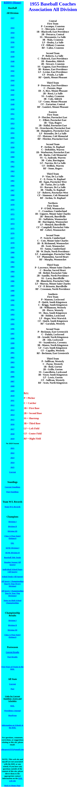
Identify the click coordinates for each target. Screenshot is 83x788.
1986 (12, 281)
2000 (12, 348)
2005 (12, 372)
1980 (12, 252)
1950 (12, 109)
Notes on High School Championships (12, 601)
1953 (12, 123)
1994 (12, 319)
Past (12, 689)
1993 (12, 314)
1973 (12, 219)
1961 (12, 161)
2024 (12, 462)
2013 (12, 410)
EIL (12, 543)
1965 (12, 181)
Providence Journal (12, 710)
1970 (12, 204)
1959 (12, 152)
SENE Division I (12, 548)
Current (12, 472)
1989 (12, 295)
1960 (12, 157)
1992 (12, 310)
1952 (12, 118)
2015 (12, 419)
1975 (12, 228)
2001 (12, 353)
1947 (12, 95)
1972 (12, 214)
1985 (12, 276)
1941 (12, 66)
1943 (12, 75)
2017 (12, 429)
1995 (12, 324)
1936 (12, 42)
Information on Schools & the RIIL (12, 726)
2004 (12, 367)
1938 (12, 52)
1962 (12, 166)
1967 (12, 190)
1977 (12, 238)
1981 (12, 257)
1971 (12, 209)
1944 (12, 80)
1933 (12, 28)
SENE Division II (12, 553)
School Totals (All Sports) (12, 576)
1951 (12, 114)
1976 (12, 233)
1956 (12, 138)
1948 (12, 99)
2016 (12, 424)
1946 (12, 90)
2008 (12, 386)
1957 (12, 142)
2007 (12, 381)
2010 (12, 396)
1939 (12, 56)
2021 (12, 448)
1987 (12, 286)
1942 (12, 71)
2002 (12, 357)
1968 (12, 195)
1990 (12, 300)
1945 (12, 85)
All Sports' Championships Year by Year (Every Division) (12, 583)
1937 (12, 47)
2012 (12, 405)
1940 (12, 61)
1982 (12, 262)
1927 (12, 18)
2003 (12, 362)
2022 (12, 453)
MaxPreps (12, 715)
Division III (12, 531)
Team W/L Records (12, 507)
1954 (12, 128)
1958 (12, 147)
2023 (12, 458)
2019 (12, 439)
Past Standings (12, 492)
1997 (12, 333)
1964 (12, 176)
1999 (12, 343)
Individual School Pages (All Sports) (12, 570)
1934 (12, 32)
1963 (12, 171)
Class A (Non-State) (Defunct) (12, 537)
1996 (12, 329)
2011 (12, 400)
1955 (12, 133)
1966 (12, 185)
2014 (12, 415)
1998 (12, 338)
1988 (12, 290)
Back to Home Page (12, 785)
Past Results (12, 657)
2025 (12, 467)
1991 (12, 305)
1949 (12, 104)
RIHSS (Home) (12, 2)
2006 (12, 376)
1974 (12, 224)
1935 (12, 37)
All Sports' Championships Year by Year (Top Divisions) (12, 593)
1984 (12, 271)
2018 (12, 434)
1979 (12, 247)
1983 (12, 267)
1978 (12, 243)
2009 (12, 391)
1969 (12, 200)
